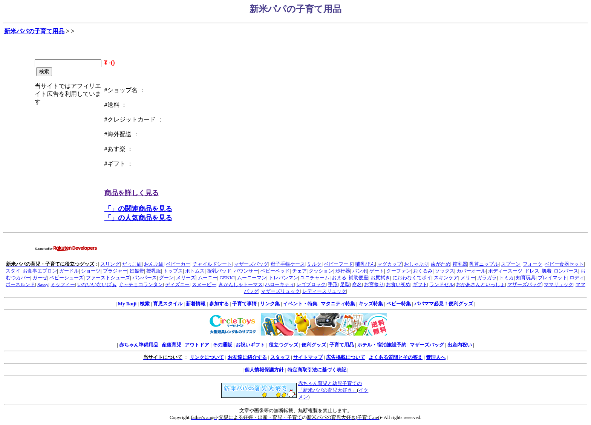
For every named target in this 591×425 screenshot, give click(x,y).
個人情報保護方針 (264, 370)
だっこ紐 (132, 264)
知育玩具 (526, 277)
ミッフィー (63, 284)
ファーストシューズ (108, 277)
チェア (299, 271)
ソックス (445, 271)
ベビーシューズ (66, 277)
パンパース (144, 277)
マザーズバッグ (251, 264)
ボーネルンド (20, 284)
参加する (219, 303)
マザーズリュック (280, 291)
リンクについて (207, 357)
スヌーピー (204, 284)
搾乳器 (460, 264)
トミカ (506, 277)
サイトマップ (308, 357)
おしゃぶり (416, 264)
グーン (166, 277)
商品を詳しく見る (131, 193)
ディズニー (177, 284)
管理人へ (436, 357)
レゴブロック (311, 284)
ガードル (69, 271)
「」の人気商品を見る (138, 218)
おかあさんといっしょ (480, 284)
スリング (110, 264)
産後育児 (171, 345)
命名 (357, 284)
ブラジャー (115, 271)
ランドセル (441, 284)
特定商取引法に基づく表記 (317, 370)
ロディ (577, 277)
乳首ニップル (484, 264)
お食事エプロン (40, 271)
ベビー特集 (398, 303)
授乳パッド (219, 271)
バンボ (359, 271)
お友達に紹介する (247, 357)
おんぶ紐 (154, 264)
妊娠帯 (137, 271)
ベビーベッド (275, 271)
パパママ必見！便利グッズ (443, 303)
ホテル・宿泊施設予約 (381, 345)
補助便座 (358, 277)
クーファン (398, 271)
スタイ (13, 271)
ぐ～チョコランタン (141, 284)
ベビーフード (338, 264)
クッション (321, 271)
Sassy (43, 284)
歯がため (440, 264)
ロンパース (566, 271)
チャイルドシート (212, 264)
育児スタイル (167, 303)
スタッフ (280, 357)
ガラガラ (487, 277)
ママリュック (558, 284)
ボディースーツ (505, 271)
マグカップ (389, 264)
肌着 (546, 271)
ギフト (420, 284)
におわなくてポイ (412, 277)
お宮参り (374, 284)
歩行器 (342, 271)
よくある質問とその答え (396, 357)
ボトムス (195, 271)
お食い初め (398, 284)
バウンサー (246, 271)
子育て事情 (244, 303)
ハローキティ (279, 284)
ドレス (532, 271)
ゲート (376, 271)
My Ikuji (127, 303)
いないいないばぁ (96, 284)
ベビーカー (178, 264)
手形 (333, 284)
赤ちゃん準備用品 (138, 345)
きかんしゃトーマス (241, 284)
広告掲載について (345, 357)
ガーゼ (39, 277)
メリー (468, 277)
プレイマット (552, 277)
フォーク (532, 264)
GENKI (226, 277)
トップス (173, 271)
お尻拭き (380, 277)
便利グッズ (314, 345)
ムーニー (207, 277)
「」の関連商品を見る (138, 208)
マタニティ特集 (338, 303)
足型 (345, 284)
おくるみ (423, 271)
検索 (145, 303)
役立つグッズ (283, 345)
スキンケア (446, 277)
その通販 (222, 345)
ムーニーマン (251, 277)
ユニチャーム (314, 277)
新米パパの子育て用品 (34, 31)
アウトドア (197, 345)
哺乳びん (365, 264)
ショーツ (91, 271)
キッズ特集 (370, 303)
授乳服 (153, 271)
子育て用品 (341, 345)
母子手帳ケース (288, 264)
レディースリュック (324, 291)
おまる (339, 277)
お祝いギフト (250, 345)
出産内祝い (459, 345)
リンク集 (270, 303)
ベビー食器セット (564, 264)
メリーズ (186, 277)
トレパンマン (283, 277)
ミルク (314, 264)
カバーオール (471, 271)
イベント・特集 (300, 303)
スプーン (511, 264)
